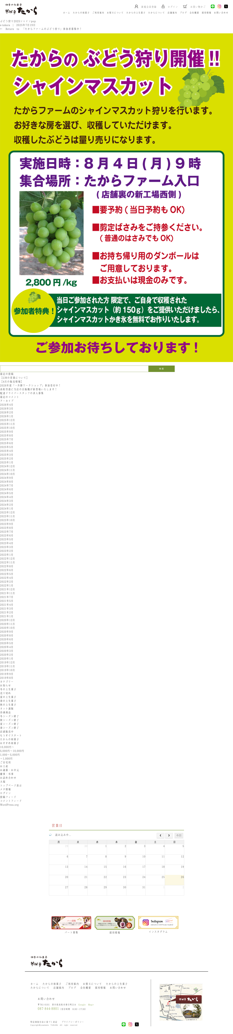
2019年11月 (7, 666)
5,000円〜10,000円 (12, 751)
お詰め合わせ (8, 777)
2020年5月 (6, 643)
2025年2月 (6, 458)
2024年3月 (6, 501)
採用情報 (206, 13)
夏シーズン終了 (9, 724)
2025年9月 (6, 431)
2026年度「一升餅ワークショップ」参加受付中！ (30, 385)
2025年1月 (6, 462)
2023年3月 (6, 547)
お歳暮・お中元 (9, 770)
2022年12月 (7, 558)
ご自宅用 (5, 762)
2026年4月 (6, 404)
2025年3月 (6, 454)
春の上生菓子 (8, 701)
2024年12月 (7, 466)
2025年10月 (7, 427)
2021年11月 (7, 593)
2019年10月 (7, 670)
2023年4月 (6, 543)
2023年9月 (6, 524)
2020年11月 (7, 624)
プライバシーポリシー (73, 1022)
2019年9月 (6, 674)
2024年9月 (6, 477)
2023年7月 (6, 531)
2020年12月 (7, 620)
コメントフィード (11, 801)
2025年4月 (6, 451)
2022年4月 (6, 577)
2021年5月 (6, 601)
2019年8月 (6, 677)
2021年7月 (6, 597)
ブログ (183, 13)
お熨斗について (115, 13)
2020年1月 (6, 658)
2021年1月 (6, 616)
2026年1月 (6, 416)
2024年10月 (7, 474)
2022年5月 (6, 574)
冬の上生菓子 (8, 689)
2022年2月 (6, 581)
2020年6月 (6, 639)
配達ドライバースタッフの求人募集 (22, 393)
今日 (178, 835)
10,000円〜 (7, 747)
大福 (2, 781)
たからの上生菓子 (135, 13)
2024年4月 (6, 497)
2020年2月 (6, 654)
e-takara (5, 25)
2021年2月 (6, 612)
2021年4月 (6, 604)
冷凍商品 (5, 712)
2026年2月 (6, 412)
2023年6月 (6, 535)
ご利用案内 (98, 13)
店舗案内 (172, 13)
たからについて (156, 13)
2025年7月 (6, 439)
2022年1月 (6, 585)
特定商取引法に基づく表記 (43, 1022)
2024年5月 (6, 493)
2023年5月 (6, 539)
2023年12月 (7, 512)
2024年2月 (6, 504)
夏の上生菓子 (8, 697)
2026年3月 (6, 408)
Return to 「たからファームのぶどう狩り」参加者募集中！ (41, 29)
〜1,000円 (6, 758)
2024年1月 (6, 508)
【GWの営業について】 (14, 377)
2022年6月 (6, 570)
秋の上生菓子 (8, 704)
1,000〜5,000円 (10, 754)
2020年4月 (6, 647)
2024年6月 (6, 489)
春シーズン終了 (9, 727)
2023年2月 (6, 551)
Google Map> (86, 1005)
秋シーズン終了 (9, 720)
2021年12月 (7, 589)
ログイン (5, 793)
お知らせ (5, 685)
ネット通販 (7, 708)
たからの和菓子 (81, 13)
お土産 (4, 766)
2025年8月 (6, 435)
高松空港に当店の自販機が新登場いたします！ (28, 389)
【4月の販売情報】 (11, 381)
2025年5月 (6, 447)
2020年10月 (7, 627)
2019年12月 (7, 662)
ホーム (66, 13)
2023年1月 (6, 554)
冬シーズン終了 (9, 716)
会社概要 (194, 13)
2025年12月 (7, 420)
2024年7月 (6, 485)
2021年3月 (6, 608)
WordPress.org (9, 804)
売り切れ (5, 693)
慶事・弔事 (7, 774)
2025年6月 (6, 443)
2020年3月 (6, 651)
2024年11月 (7, 470)
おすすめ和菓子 (9, 743)
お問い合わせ (221, 13)
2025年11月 (7, 424)
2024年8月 (6, 481)
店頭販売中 (7, 731)
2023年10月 (7, 520)
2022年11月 (7, 562)
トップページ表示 (11, 785)
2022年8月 (6, 566)
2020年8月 (6, 635)
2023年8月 (6, 527)
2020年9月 (6, 631)
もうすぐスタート (11, 735)
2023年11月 (7, 516)
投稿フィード (8, 797)
